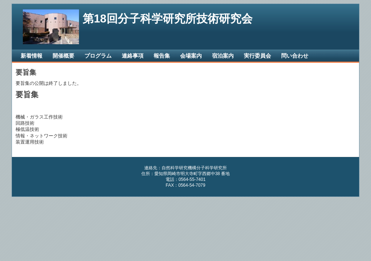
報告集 (162, 56)
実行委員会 (257, 56)
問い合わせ (294, 56)
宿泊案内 (223, 56)
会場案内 (191, 56)
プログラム (98, 56)
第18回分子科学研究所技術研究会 (168, 18)
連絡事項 (132, 56)
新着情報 (31, 56)
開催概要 (63, 56)
